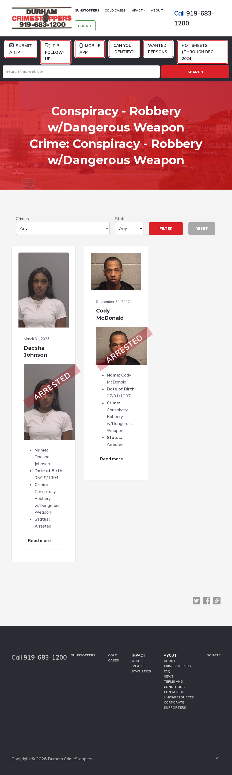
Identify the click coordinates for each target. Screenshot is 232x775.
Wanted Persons (157, 48)
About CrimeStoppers (177, 663)
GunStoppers (83, 655)
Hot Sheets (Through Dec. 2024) (198, 52)
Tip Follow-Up (54, 52)
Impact (139, 655)
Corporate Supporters (175, 704)
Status (129, 225)
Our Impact (138, 663)
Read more (39, 540)
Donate (213, 655)
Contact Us (174, 692)
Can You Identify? (123, 48)
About (170, 655)
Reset (201, 228)
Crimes (63, 225)
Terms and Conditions (174, 684)
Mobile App (89, 49)
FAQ (167, 671)
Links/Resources (179, 697)
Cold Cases (113, 657)
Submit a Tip (20, 49)
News (169, 676)
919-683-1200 (45, 657)
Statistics (141, 671)
